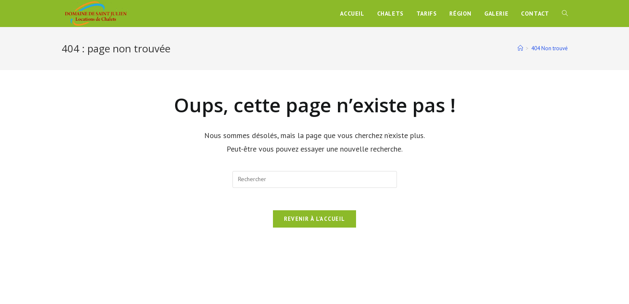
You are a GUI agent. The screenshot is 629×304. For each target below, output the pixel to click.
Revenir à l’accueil (315, 221)
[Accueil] (520, 48)
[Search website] (565, 13)
